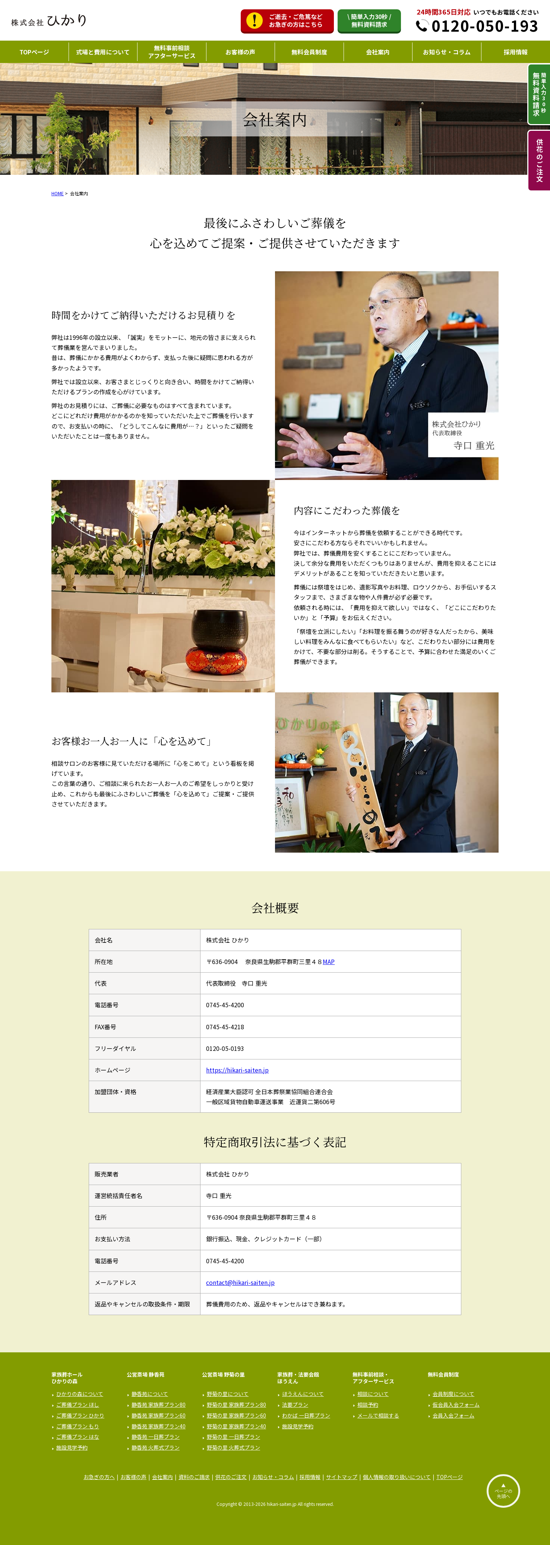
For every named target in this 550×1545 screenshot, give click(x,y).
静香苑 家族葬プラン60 (159, 1415)
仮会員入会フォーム (456, 1404)
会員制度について (453, 1393)
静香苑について (150, 1393)
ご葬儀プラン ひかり (80, 1415)
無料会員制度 (309, 51)
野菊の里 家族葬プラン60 (236, 1415)
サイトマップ (341, 1477)
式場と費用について (103, 51)
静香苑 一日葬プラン (156, 1436)
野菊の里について (228, 1393)
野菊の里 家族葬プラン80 (236, 1404)
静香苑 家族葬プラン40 (159, 1426)
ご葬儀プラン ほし (77, 1404)
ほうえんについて (303, 1393)
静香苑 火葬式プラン (156, 1447)
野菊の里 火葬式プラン (233, 1447)
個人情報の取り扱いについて (397, 1477)
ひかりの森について (79, 1393)
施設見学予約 (72, 1447)
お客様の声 (240, 51)
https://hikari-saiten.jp (237, 1069)
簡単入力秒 (539, 94)
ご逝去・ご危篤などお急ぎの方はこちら (296, 20)
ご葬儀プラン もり (77, 1426)
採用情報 (516, 51)
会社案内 (378, 51)
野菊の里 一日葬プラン (233, 1436)
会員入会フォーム (453, 1415)
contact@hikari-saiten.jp (240, 1282)
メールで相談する (378, 1415)
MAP (329, 961)
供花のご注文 (539, 160)
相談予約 (367, 1404)
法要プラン (295, 1404)
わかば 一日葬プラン (306, 1415)
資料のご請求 (194, 1477)
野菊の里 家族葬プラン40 (236, 1426)
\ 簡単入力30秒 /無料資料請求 (369, 20)
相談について (373, 1393)
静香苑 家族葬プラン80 (159, 1404)
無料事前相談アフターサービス (172, 51)
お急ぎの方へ (99, 1477)
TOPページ (34, 51)
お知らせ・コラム (447, 51)
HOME (57, 193)
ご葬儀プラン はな (77, 1436)
